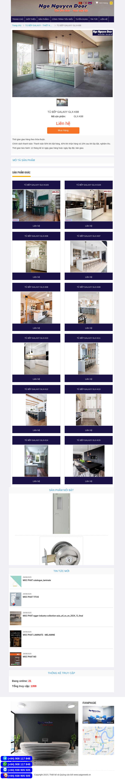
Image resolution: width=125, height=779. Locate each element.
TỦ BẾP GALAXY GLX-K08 (36, 287)
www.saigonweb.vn (82, 775)
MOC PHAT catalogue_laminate (37, 580)
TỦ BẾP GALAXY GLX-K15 (88, 440)
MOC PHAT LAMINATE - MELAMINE (39, 635)
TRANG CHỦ (18, 19)
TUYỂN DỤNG (82, 19)
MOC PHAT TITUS (31, 597)
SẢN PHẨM (43, 19)
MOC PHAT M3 (29, 657)
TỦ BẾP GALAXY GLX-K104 (88, 185)
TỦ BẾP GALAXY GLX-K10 (36, 338)
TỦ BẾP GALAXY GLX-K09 (88, 287)
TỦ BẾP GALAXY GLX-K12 (36, 389)
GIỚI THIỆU (31, 19)
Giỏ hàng (104, 2)
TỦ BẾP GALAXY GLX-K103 (36, 185)
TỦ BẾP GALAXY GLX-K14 (36, 440)
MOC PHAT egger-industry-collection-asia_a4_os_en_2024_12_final (53, 616)
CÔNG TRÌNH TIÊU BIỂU (62, 19)
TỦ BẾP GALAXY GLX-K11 (88, 338)
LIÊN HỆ (103, 19)
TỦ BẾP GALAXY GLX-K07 (88, 236)
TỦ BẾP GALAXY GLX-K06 (36, 236)
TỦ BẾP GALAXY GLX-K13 (88, 389)
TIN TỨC (94, 19)
